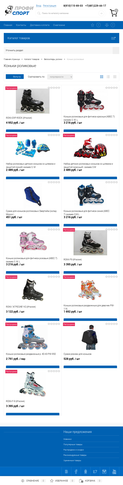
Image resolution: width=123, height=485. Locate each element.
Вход (38, 5)
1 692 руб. (90, 317)
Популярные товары (72, 444)
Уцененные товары (72, 460)
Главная (8, 25)
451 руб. (32, 222)
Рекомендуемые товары (75, 455)
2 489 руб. (32, 175)
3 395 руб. (90, 270)
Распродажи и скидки (73, 450)
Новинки (67, 439)
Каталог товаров (61, 38)
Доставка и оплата (39, 25)
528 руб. (90, 364)
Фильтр (15, 76)
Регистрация (49, 5)
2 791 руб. (32, 364)
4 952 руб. (32, 128)
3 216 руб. (90, 128)
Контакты (21, 25)
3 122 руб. (32, 317)
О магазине (59, 25)
